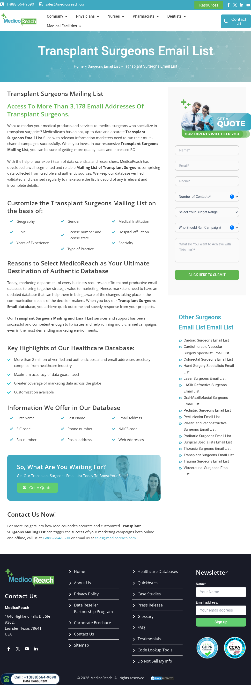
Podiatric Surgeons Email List (209, 442)
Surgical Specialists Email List (209, 448)
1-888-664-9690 (20, 4)
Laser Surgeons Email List (206, 385)
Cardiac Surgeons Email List (208, 340)
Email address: (207, 602)
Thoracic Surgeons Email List (209, 455)
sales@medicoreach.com (66, 4)
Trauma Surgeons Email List (208, 474)
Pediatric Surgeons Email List (209, 416)
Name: (201, 584)
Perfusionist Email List (203, 423)
